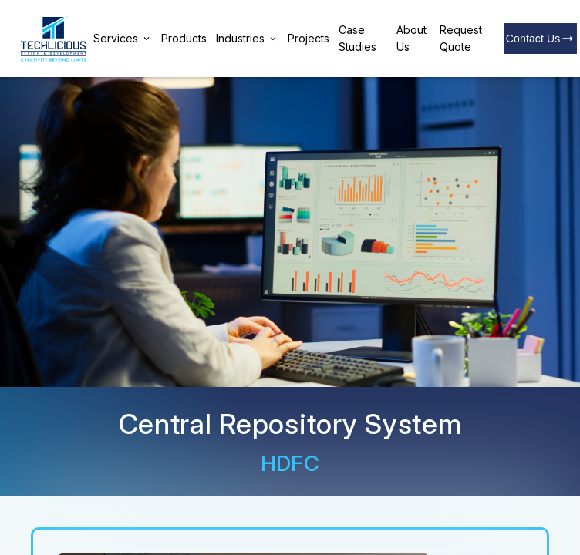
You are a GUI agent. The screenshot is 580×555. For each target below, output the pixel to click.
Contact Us (541, 38)
